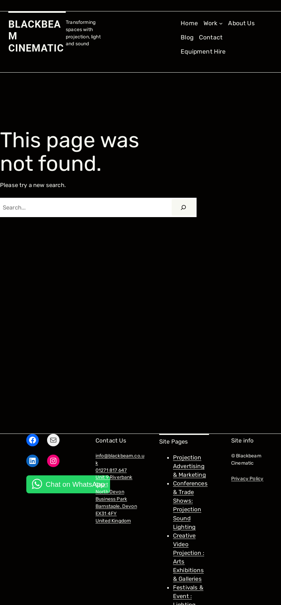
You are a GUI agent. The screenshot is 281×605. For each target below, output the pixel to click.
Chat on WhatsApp (75, 484)
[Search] (183, 207)
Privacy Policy (247, 478)
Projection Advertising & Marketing (189, 466)
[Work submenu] (213, 23)
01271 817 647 (111, 470)
